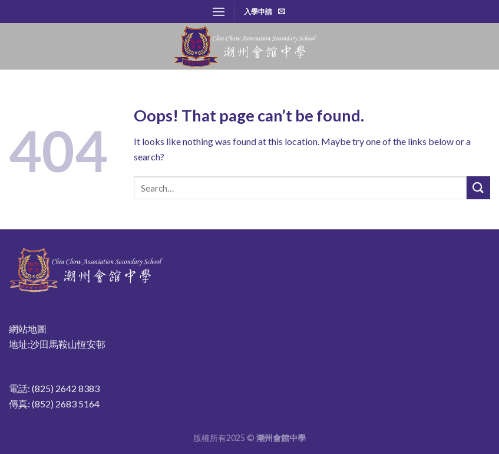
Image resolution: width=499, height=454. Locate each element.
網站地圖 (28, 328)
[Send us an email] (281, 12)
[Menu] (219, 11)
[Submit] (478, 187)
